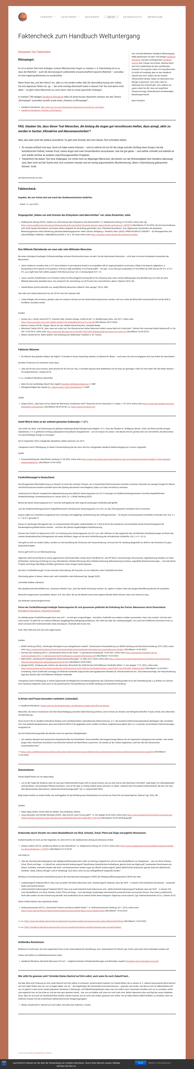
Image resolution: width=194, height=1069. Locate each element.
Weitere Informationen (159, 1067)
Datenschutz (132, 17)
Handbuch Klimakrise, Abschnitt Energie (39, 611)
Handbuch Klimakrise (52, 96)
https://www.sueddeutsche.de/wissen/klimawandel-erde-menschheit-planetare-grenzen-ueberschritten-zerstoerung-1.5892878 (76, 225)
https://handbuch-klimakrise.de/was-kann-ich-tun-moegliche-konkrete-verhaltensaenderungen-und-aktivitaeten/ (73, 927)
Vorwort (46, 17)
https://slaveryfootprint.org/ (83, 407)
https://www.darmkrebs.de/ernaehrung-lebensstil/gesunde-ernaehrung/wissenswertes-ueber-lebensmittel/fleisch (74, 921)
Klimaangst (24, 51)
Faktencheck (44, 51)
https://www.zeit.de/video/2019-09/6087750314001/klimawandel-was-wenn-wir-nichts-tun (86, 331)
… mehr (110, 17)
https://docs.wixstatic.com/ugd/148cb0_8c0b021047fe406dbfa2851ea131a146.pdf (58, 322)
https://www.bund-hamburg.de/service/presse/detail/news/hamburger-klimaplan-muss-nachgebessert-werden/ (75, 649)
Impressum (155, 17)
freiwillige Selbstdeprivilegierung (74, 384)
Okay (140, 1067)
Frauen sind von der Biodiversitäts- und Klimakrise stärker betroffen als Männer (74, 706)
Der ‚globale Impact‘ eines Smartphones (65, 387)
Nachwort (92, 17)
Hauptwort (69, 17)
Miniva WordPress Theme (40, 1053)
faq (33, 51)
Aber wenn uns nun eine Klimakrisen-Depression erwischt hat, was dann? (72, 107)
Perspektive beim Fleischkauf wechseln (142, 961)
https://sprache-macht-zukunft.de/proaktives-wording (114, 234)
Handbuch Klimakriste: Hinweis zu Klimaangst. (41, 110)
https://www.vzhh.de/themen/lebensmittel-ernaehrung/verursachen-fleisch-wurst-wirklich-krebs (63, 911)
